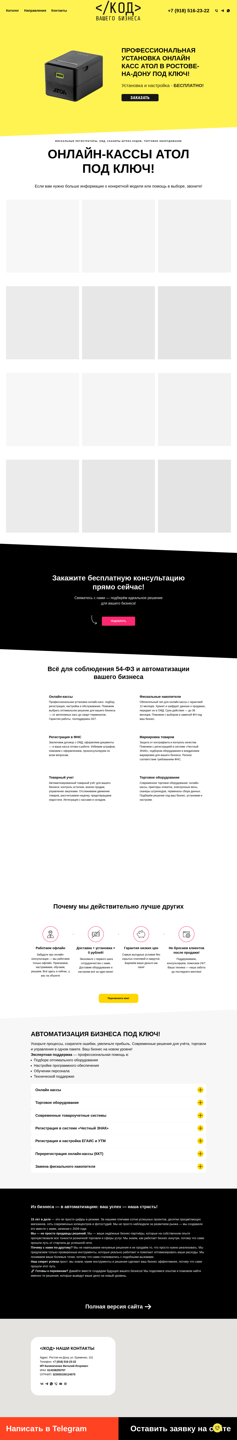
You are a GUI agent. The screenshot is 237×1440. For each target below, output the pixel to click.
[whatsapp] (51, 1384)
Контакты (59, 10)
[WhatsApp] (228, 11)
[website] (65, 1384)
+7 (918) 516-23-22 (188, 10)
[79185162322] (222, 11)
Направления (35, 10)
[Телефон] (56, 1384)
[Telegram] (47, 1384)
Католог (12, 10)
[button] (145, 97)
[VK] (42, 1384)
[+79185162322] (216, 11)
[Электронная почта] (61, 1384)
